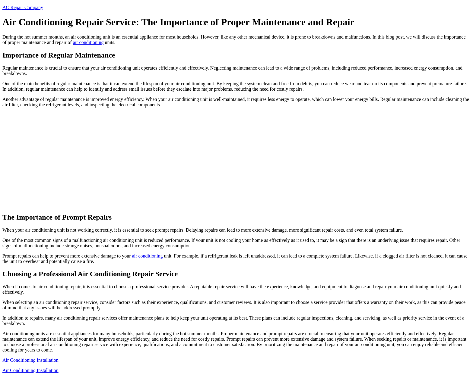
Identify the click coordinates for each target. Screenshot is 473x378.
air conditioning (88, 42)
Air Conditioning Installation (30, 360)
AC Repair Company (22, 7)
